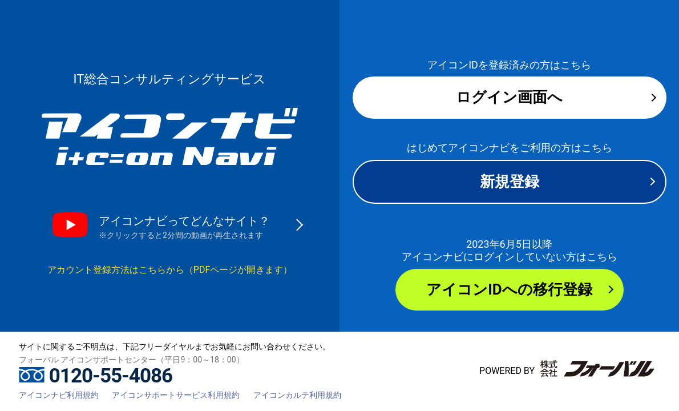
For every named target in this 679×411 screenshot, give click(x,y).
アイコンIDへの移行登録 (509, 289)
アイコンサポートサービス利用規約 (176, 395)
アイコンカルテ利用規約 (297, 395)
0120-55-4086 (95, 376)
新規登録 (509, 181)
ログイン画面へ (509, 97)
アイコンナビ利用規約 (59, 395)
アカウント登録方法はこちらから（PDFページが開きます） (169, 269)
